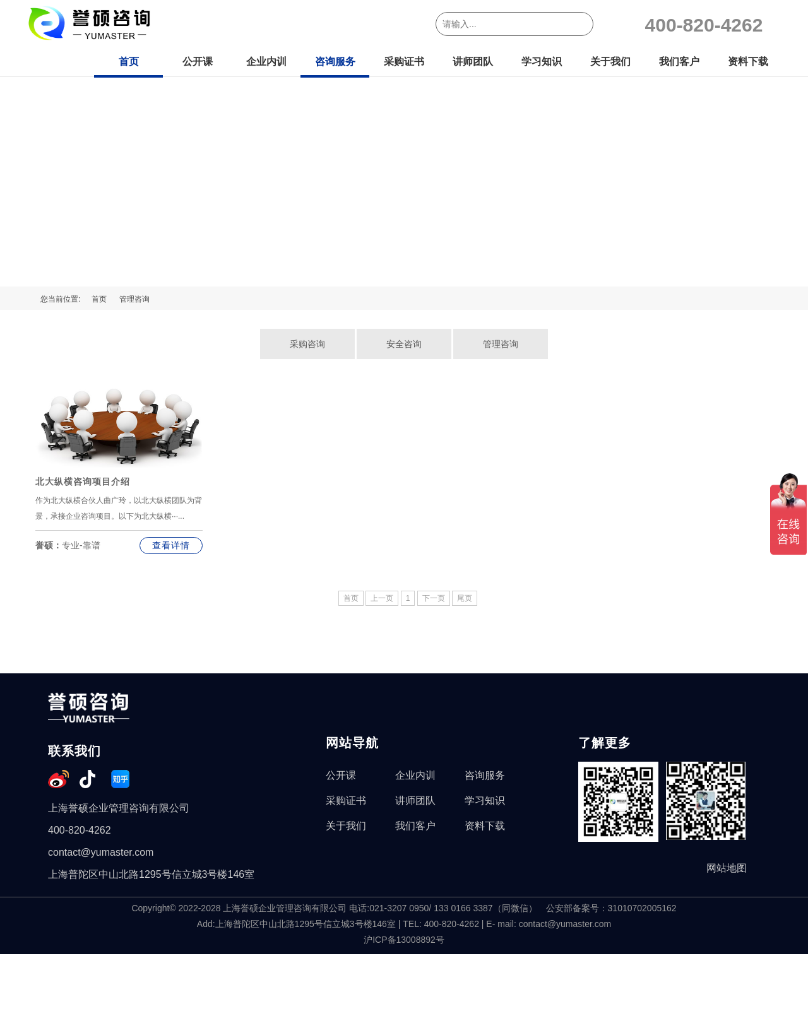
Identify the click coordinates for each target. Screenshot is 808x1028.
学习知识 (541, 61)
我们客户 (679, 61)
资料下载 (748, 61)
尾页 (464, 598)
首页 (129, 61)
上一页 (382, 598)
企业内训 (266, 61)
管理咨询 (134, 299)
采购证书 (404, 61)
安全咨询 (404, 344)
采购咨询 (307, 344)
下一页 (433, 598)
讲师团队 (473, 61)
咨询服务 (335, 61)
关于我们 (610, 61)
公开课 (197, 61)
